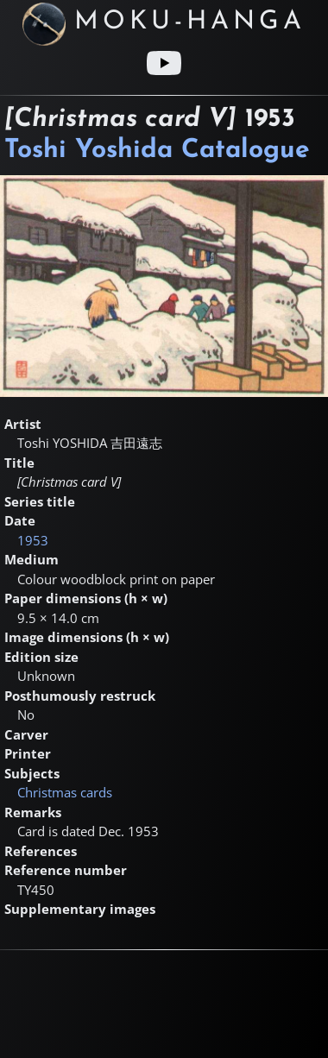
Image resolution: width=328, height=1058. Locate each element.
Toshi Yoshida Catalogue (157, 150)
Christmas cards (64, 792)
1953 (32, 540)
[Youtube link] (164, 63)
